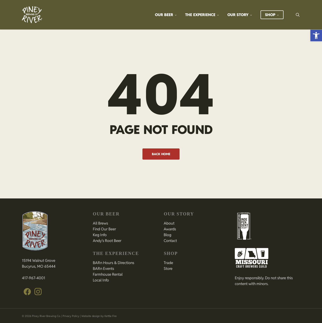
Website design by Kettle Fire (99, 316)
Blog (167, 234)
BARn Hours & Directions (113, 262)
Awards (170, 229)
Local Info (101, 280)
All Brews (100, 223)
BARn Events (103, 268)
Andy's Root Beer (107, 240)
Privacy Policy (71, 316)
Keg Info (100, 234)
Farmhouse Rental (108, 274)
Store (168, 268)
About (169, 223)
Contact (170, 240)
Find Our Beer (104, 229)
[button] (316, 35)
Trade (168, 262)
